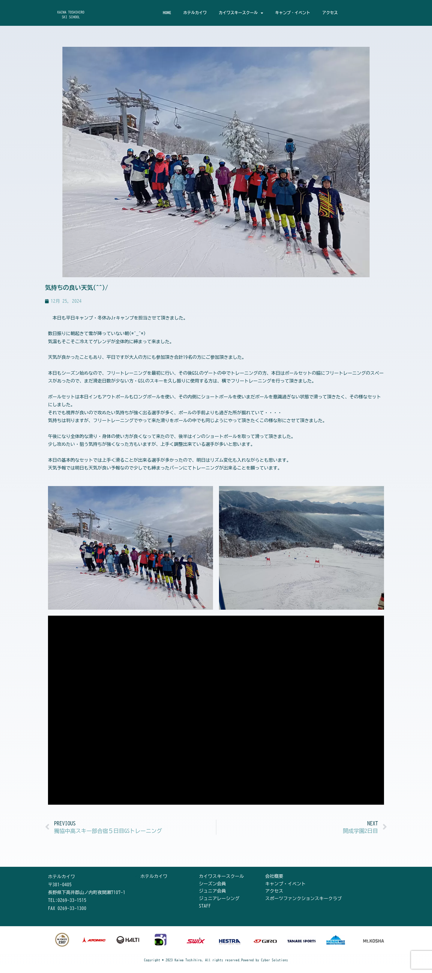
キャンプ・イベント (292, 13)
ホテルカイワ (195, 13)
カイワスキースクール (241, 13)
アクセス (330, 13)
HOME (167, 13)
